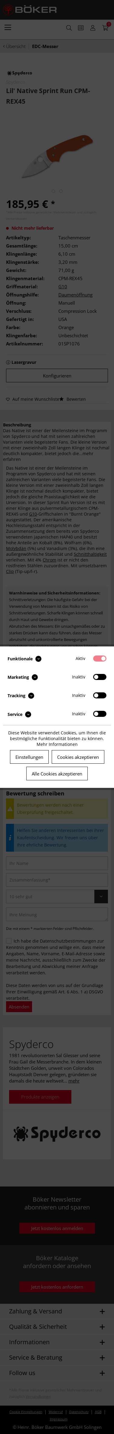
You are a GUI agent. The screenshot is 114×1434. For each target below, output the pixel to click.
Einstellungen (29, 757)
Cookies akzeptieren (78, 757)
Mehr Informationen (57, 744)
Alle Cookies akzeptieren (57, 774)
